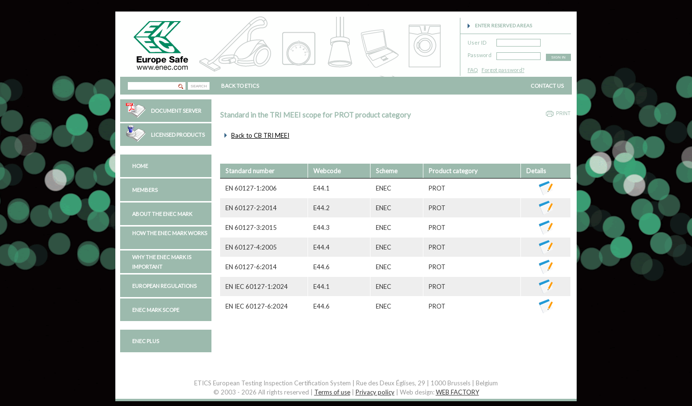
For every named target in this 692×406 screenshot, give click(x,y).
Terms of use (332, 392)
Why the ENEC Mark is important (161, 262)
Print (563, 113)
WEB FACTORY (457, 392)
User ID (477, 41)
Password (480, 53)
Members (145, 190)
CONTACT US (547, 86)
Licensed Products (178, 134)
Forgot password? (503, 70)
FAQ (473, 70)
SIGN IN (558, 57)
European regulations (164, 286)
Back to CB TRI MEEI (260, 135)
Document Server (176, 110)
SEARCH (199, 86)
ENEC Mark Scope (155, 310)
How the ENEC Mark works (169, 233)
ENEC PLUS (145, 341)
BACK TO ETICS (240, 86)
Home (140, 166)
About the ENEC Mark (162, 214)
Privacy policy (375, 392)
